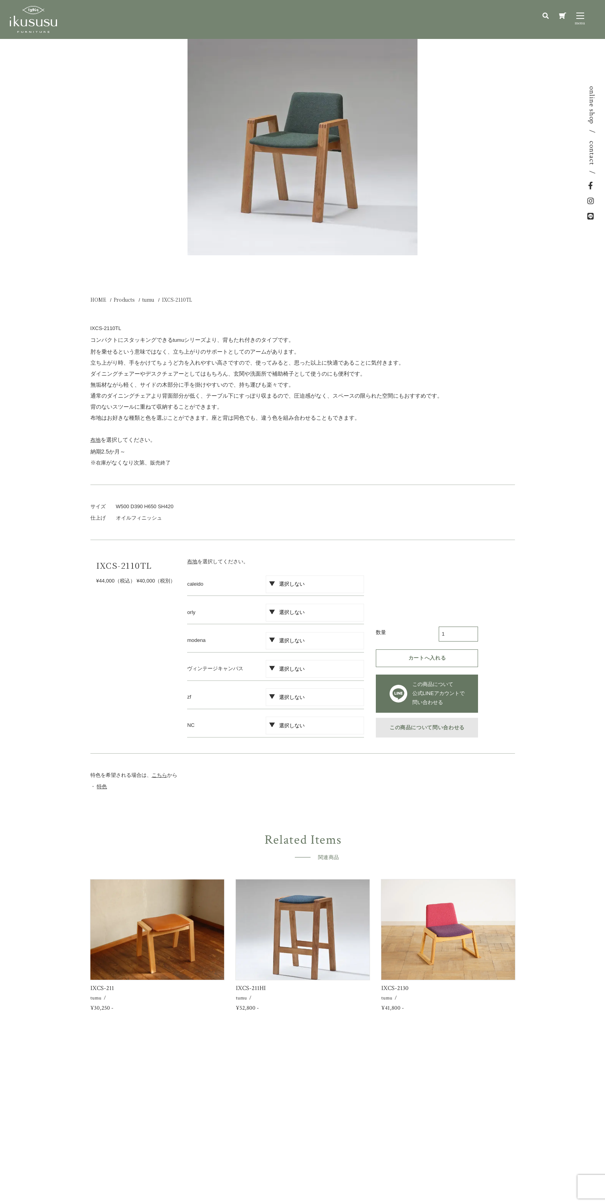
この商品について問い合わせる (427, 727)
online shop (592, 105)
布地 (192, 561)
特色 (102, 786)
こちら (159, 775)
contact (592, 153)
